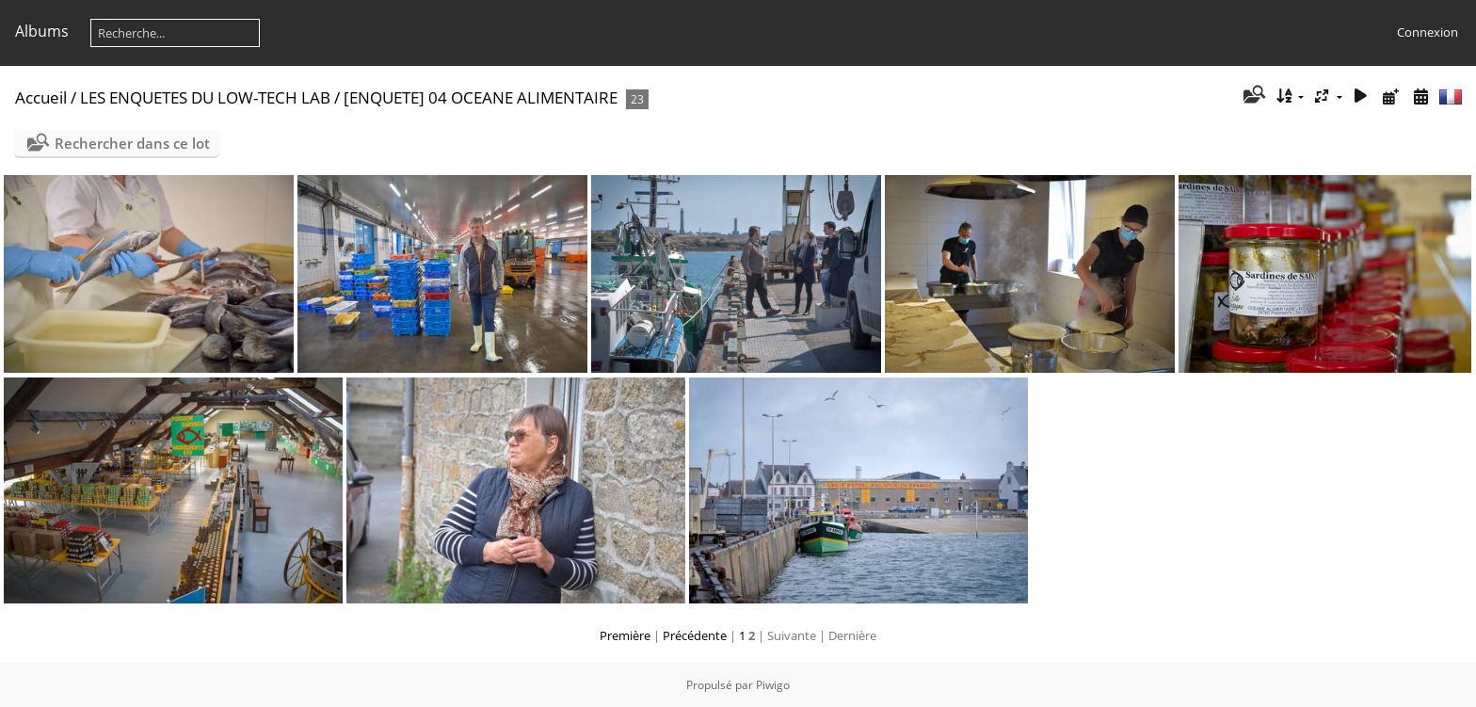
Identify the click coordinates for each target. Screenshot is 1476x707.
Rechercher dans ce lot (132, 143)
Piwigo (773, 685)
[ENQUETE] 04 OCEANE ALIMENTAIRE (481, 97)
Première (625, 635)
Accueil (41, 97)
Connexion (1427, 32)
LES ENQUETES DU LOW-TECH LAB (205, 97)
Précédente (695, 635)
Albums (42, 31)
